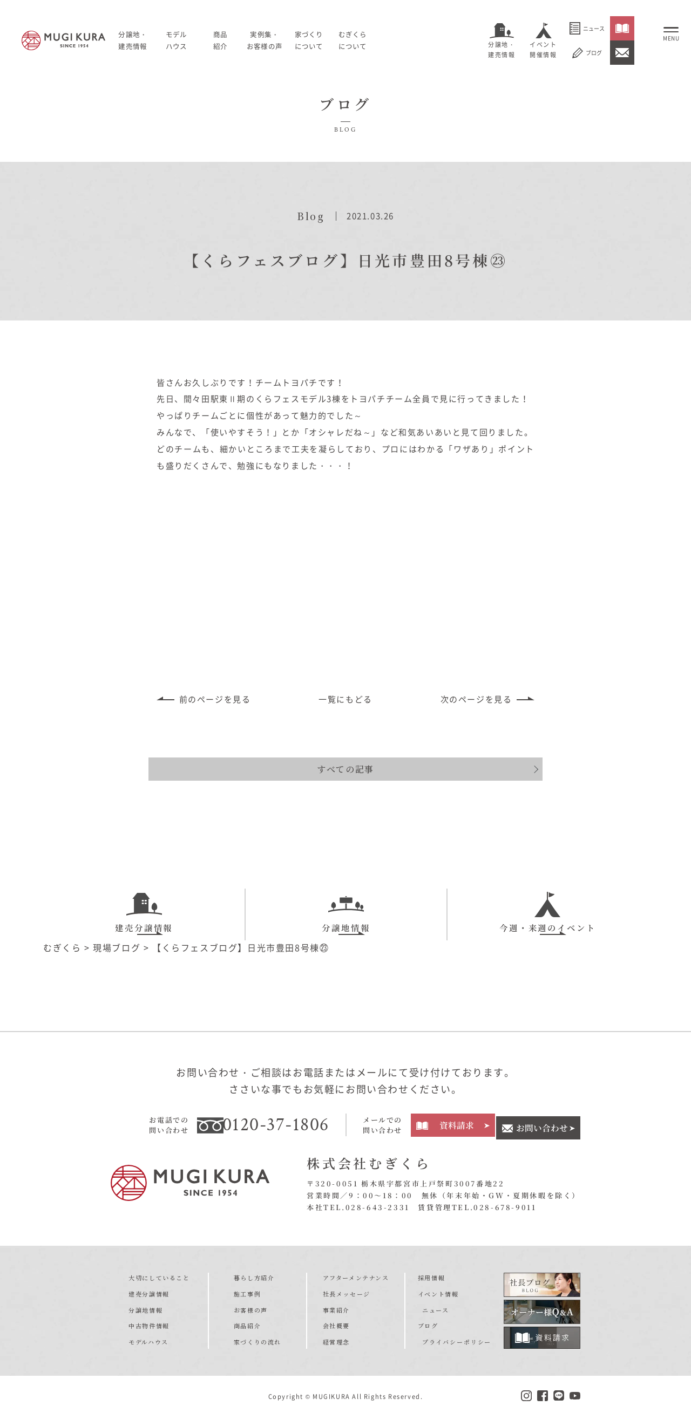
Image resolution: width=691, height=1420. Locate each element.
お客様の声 (251, 1312)
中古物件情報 (149, 1327)
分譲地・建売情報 (501, 49)
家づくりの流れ (257, 1344)
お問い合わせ (541, 1126)
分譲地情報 (346, 902)
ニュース (587, 28)
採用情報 (434, 1279)
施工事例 (247, 1296)
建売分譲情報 (143, 902)
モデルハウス (195, 40)
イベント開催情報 (543, 49)
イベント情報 (441, 1296)
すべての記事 (345, 754)
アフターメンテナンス (356, 1279)
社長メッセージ (346, 1296)
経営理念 (336, 1344)
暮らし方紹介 (254, 1279)
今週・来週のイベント (548, 902)
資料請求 (455, 1126)
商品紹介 (247, 1327)
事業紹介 (336, 1312)
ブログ (587, 52)
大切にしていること (158, 1279)
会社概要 (336, 1327)
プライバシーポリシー (455, 1344)
